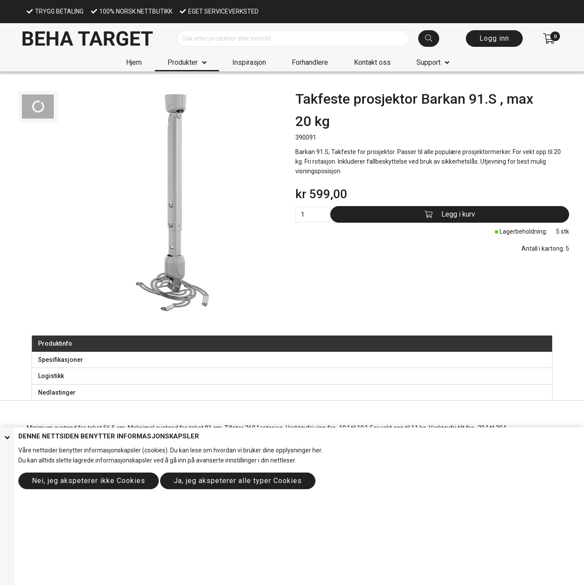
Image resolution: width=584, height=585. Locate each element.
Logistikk (51, 375)
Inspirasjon (249, 62)
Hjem (134, 62)
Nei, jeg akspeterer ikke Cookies (88, 480)
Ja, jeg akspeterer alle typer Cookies (238, 480)
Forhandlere (310, 62)
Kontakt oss (372, 62)
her (316, 450)
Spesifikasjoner (60, 359)
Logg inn (494, 38)
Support (428, 62)
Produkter (183, 62)
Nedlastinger (57, 392)
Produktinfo (55, 343)
